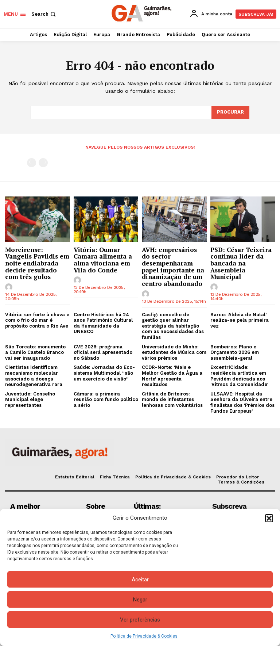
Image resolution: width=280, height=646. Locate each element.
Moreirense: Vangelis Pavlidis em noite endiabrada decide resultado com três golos (37, 263)
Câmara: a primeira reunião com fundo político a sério (106, 399)
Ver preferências (140, 619)
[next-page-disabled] (43, 162)
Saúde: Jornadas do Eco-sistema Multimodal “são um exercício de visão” (104, 372)
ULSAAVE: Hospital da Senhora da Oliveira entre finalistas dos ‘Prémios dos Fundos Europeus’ (242, 402)
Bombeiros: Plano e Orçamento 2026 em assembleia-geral (234, 352)
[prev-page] (31, 162)
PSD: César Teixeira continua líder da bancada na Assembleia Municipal (241, 263)
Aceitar (140, 579)
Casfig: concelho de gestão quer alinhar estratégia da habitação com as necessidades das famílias (173, 326)
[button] (269, 518)
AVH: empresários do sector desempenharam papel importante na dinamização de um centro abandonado (173, 266)
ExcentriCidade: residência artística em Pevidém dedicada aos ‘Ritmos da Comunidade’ (239, 375)
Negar (140, 599)
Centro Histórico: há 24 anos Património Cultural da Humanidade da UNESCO (103, 323)
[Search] (230, 112)
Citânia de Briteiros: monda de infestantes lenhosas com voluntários (172, 399)
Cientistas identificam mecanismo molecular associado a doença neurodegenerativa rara (33, 375)
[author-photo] (10, 287)
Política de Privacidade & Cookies (144, 636)
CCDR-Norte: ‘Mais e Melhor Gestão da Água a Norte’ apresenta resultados (172, 375)
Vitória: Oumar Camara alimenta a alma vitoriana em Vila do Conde (103, 259)
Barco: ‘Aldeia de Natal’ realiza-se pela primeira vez (239, 320)
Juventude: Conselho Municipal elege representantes (30, 399)
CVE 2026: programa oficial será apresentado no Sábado (103, 352)
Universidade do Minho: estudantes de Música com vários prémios (174, 352)
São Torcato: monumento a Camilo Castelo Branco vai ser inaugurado (35, 352)
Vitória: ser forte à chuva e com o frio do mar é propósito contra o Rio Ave (37, 320)
